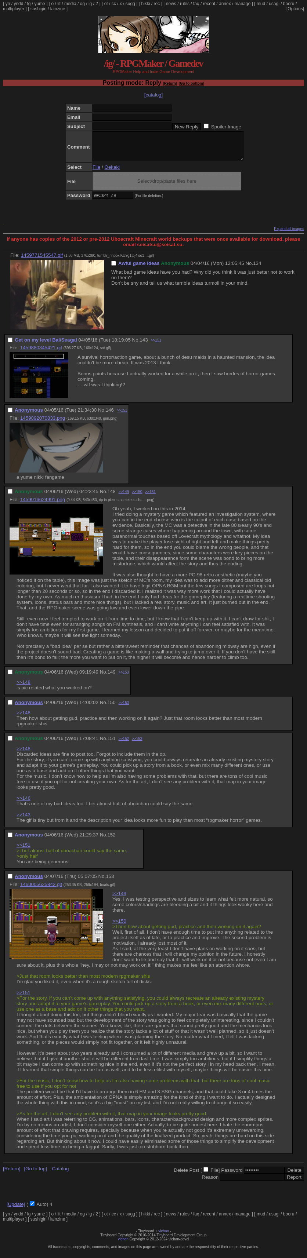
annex (225, 3)
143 (144, 345)
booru (289, 3)
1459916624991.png (42, 505)
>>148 (23, 687)
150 (111, 708)
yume (39, 3)
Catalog (60, 1174)
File (96, 172)
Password (232, 1175)
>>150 (137, 497)
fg (28, 3)
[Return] (170, 83)
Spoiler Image (226, 127)
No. (249, 268)
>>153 (124, 678)
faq (196, 3)
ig (90, 3)
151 (111, 744)
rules (184, 3)
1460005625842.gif (41, 890)
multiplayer (13, 8)
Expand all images (289, 234)
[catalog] (153, 95)
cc (114, 3)
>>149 (124, 497)
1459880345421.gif (41, 353)
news (171, 3)
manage (242, 3)
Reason (210, 1182)
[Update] (16, 1210)
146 (110, 415)
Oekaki (112, 172)
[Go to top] (35, 1174)
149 (111, 677)
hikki (145, 3)
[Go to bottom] (191, 83)
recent (209, 3)
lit (59, 3)
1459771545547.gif (42, 260)
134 (257, 268)
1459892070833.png (42, 423)
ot (106, 3)
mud (261, 3)
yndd (18, 3)
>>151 (156, 346)
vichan (163, 1237)
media (70, 3)
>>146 (23, 803)
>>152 (124, 744)
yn (8, 3)
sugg (130, 3)
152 (111, 840)
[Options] (295, 8)
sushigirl (38, 8)
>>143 (23, 820)
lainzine (57, 8)
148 (111, 497)
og (82, 3)
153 (110, 882)
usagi (274, 3)
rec (157, 3)
